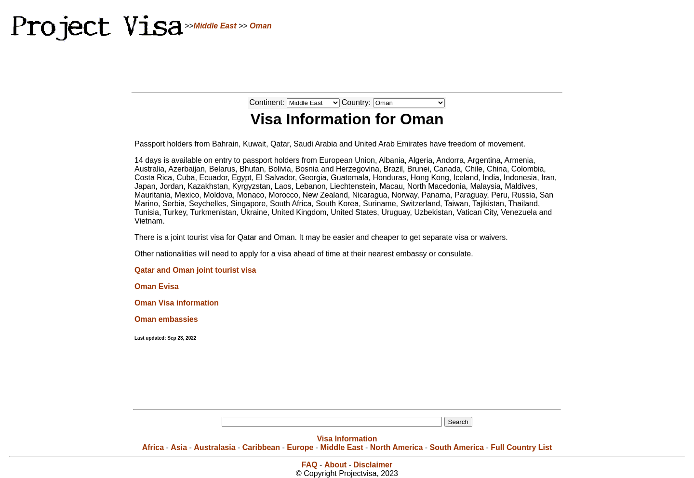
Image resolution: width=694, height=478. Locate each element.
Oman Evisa (156, 286)
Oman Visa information (176, 303)
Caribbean (261, 447)
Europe (300, 447)
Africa (153, 447)
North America (396, 447)
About (335, 465)
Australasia (214, 447)
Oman (260, 26)
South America (457, 447)
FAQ (310, 465)
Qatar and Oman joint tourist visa (195, 270)
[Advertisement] (347, 65)
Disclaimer (372, 465)
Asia (179, 447)
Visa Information (347, 439)
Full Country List (521, 447)
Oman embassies (166, 319)
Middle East (215, 26)
